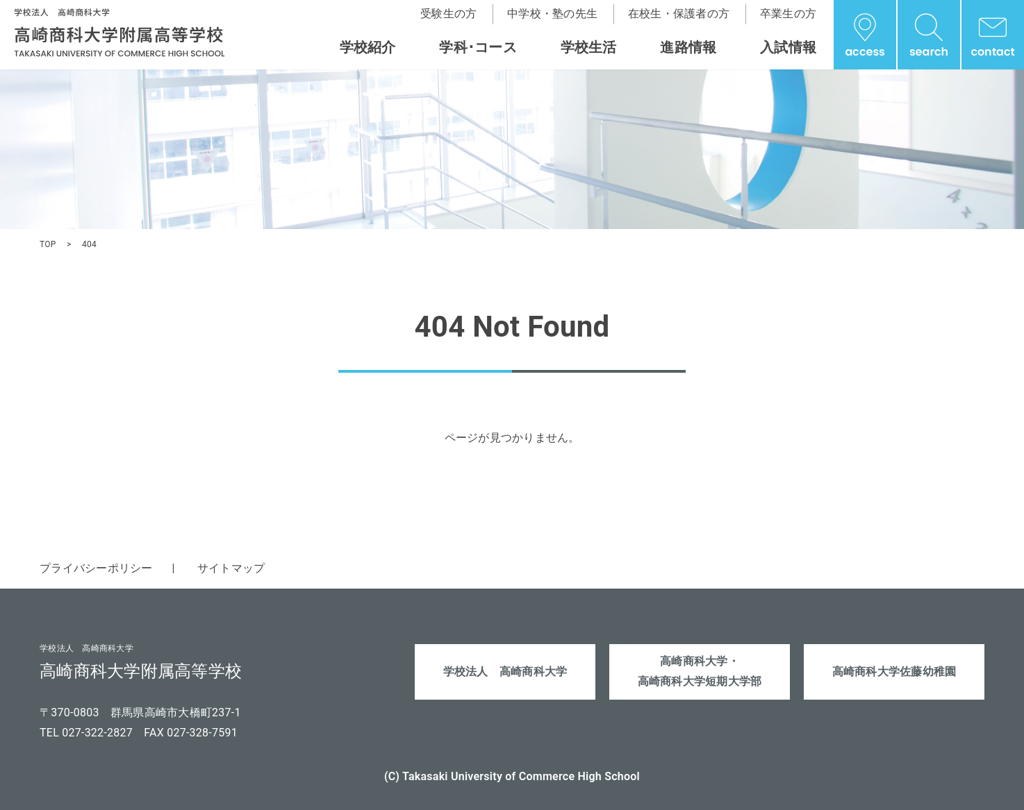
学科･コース (478, 47)
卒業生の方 (788, 13)
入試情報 (788, 47)
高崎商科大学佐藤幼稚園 (894, 671)
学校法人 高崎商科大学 (505, 671)
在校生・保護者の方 (678, 13)
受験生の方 (448, 13)
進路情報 (688, 47)
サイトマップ (231, 568)
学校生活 (589, 47)
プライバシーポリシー (96, 568)
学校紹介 (368, 47)
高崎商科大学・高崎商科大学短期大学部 (700, 671)
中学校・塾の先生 (552, 13)
